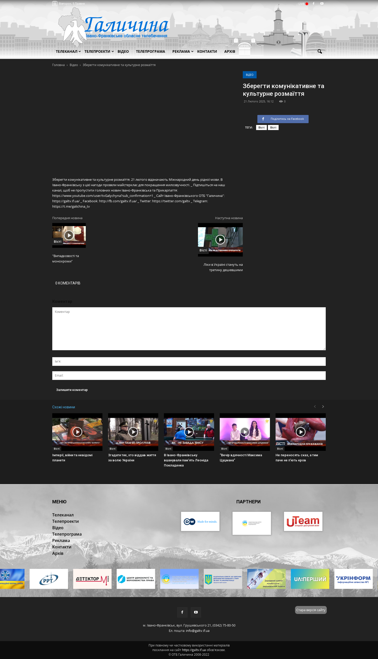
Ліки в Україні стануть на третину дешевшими (223, 267)
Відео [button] (123, 51)
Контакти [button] (207, 51)
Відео (250, 75)
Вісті (261, 127)
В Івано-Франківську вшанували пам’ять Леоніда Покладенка (186, 460)
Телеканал (68, 51)
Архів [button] (229, 51)
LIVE (303, 4)
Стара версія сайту (311, 610)
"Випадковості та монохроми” (65, 258)
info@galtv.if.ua (197, 630)
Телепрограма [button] (150, 51)
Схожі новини (63, 407)
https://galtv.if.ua (194, 650)
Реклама (183, 51)
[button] (319, 52)
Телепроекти (99, 51)
